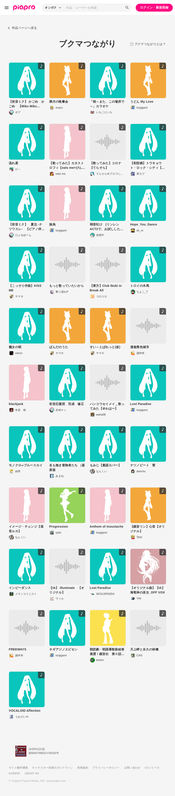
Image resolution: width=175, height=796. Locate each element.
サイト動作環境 (18, 767)
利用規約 (82, 767)
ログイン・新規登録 (154, 7)
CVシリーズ (152, 767)
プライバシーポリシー (106, 767)
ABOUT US (32, 773)
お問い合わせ (132, 767)
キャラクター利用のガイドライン (52, 767)
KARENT (14, 773)
